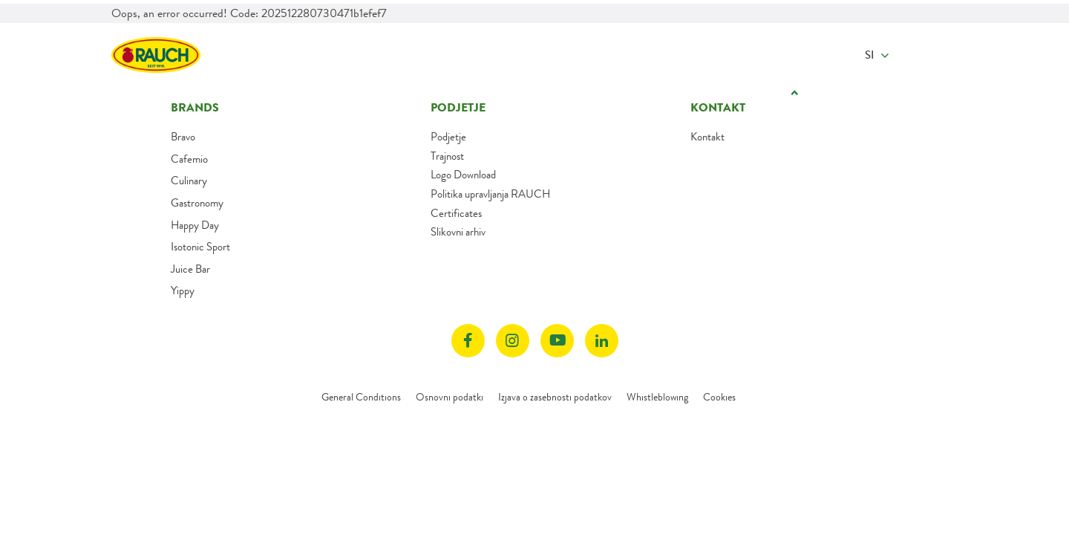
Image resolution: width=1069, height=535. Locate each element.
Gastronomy (197, 203)
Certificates (456, 213)
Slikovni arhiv (458, 232)
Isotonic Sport (200, 247)
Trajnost (447, 156)
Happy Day (195, 225)
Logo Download (463, 174)
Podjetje (448, 137)
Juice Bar (190, 269)
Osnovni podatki (449, 396)
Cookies (719, 396)
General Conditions (361, 396)
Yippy (182, 290)
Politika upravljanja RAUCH (490, 194)
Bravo (183, 137)
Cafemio (189, 159)
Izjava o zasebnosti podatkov (555, 396)
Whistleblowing (657, 396)
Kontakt (707, 137)
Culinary (189, 180)
